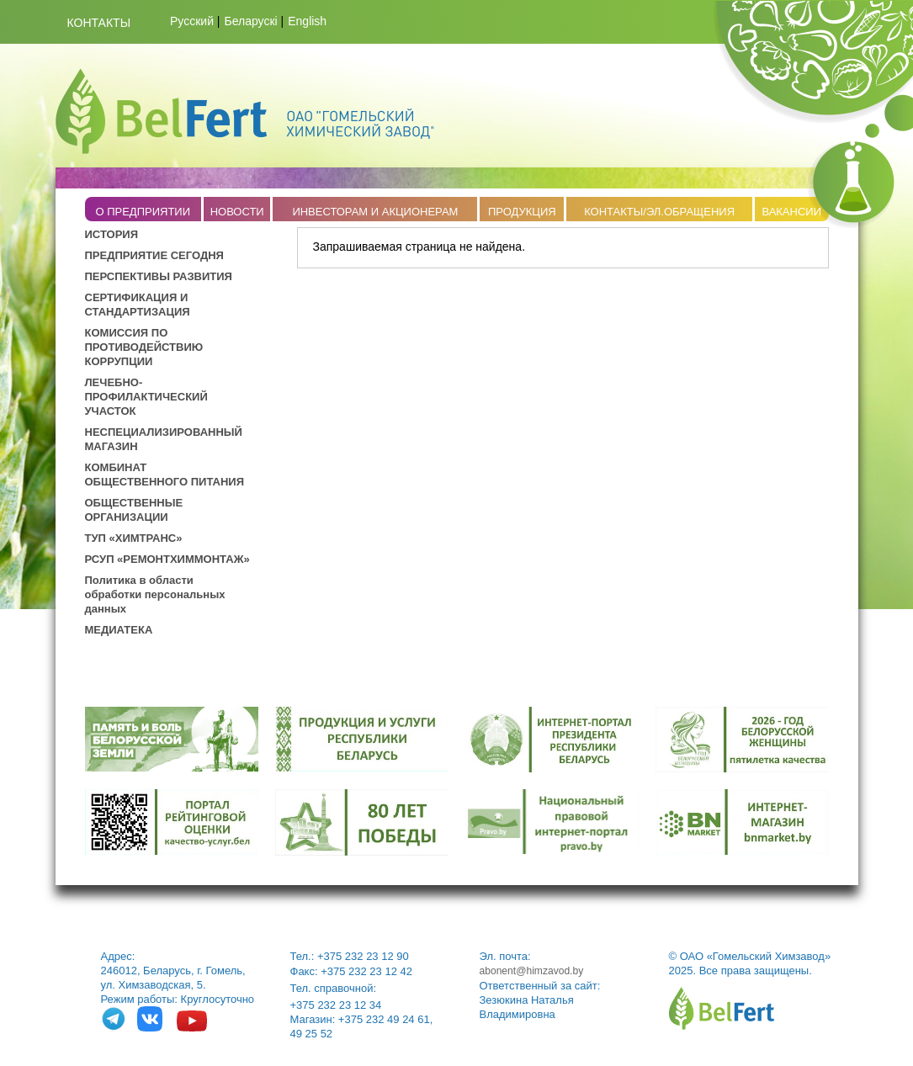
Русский (192, 21)
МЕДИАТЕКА (119, 629)
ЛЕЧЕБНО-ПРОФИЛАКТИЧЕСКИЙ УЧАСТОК (146, 396)
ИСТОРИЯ (112, 234)
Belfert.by (245, 111)
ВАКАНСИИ (791, 211)
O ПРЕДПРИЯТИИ (142, 211)
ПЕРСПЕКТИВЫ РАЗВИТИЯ (158, 276)
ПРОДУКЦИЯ (522, 211)
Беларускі (251, 21)
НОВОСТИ (237, 211)
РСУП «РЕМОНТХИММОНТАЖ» (167, 559)
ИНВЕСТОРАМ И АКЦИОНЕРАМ (375, 211)
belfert (721, 1008)
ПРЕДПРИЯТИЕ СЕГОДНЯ (154, 255)
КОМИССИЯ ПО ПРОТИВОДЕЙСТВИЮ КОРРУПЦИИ (144, 347)
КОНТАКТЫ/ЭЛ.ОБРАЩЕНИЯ (659, 211)
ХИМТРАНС (145, 538)
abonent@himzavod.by (532, 971)
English (307, 21)
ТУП (97, 538)
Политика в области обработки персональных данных (155, 594)
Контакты (99, 22)
